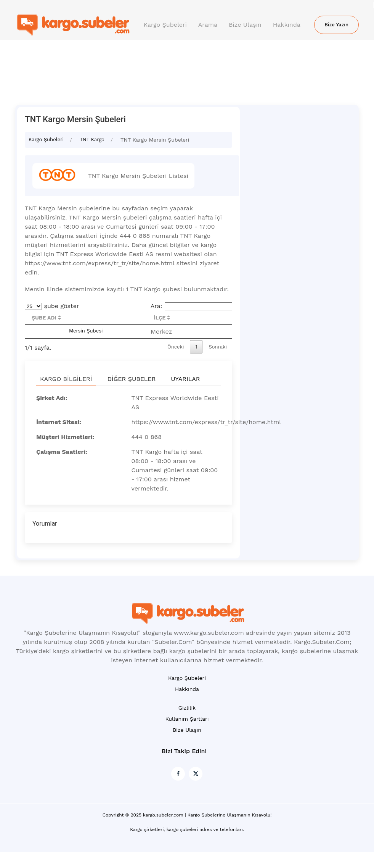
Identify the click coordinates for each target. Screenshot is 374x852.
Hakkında (286, 24)
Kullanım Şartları (187, 719)
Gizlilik (187, 708)
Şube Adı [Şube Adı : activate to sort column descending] (46, 318)
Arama (207, 24)
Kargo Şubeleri (165, 24)
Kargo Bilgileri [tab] (66, 378)
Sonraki (218, 347)
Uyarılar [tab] (185, 378)
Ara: (191, 306)
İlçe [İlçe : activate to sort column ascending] (162, 318)
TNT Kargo (92, 139)
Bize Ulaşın (245, 24)
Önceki (175, 347)
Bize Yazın (336, 24)
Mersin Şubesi (86, 331)
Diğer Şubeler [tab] (131, 378)
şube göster (52, 306)
